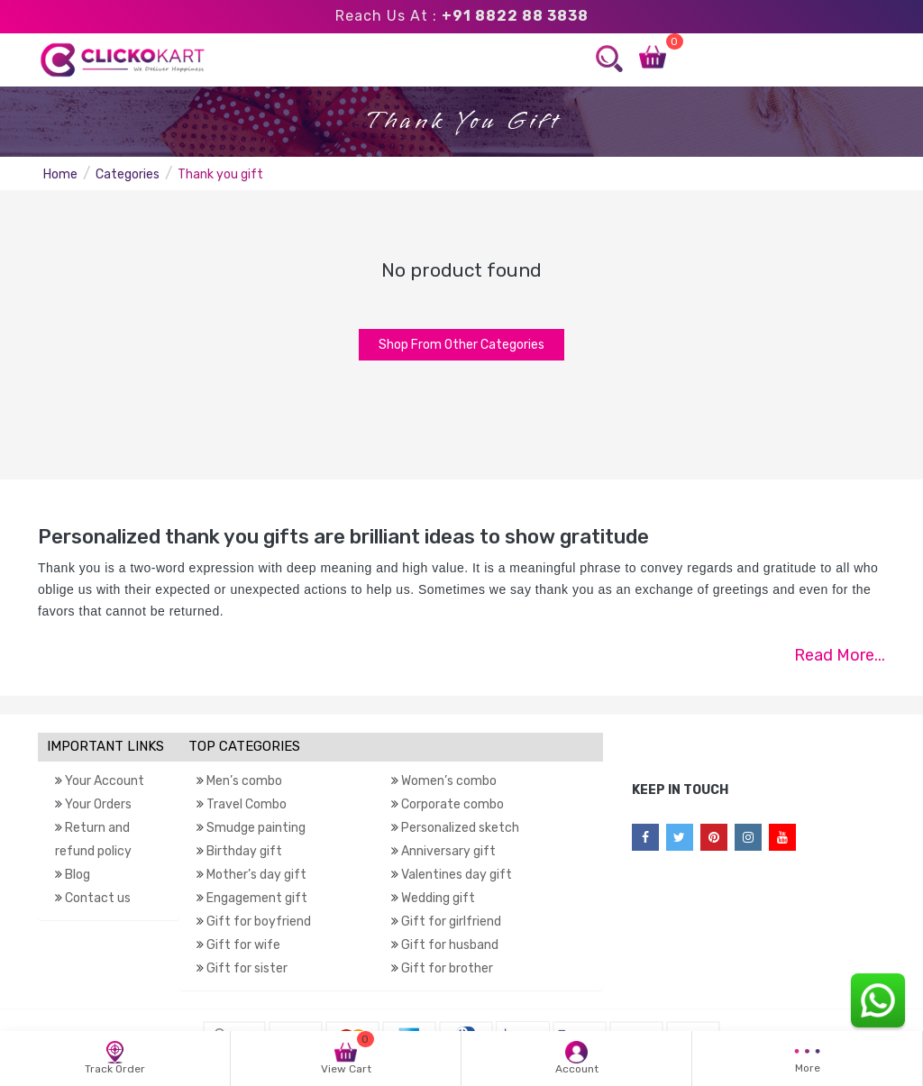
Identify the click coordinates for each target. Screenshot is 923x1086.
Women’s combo (449, 781)
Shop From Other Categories (461, 344)
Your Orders (98, 804)
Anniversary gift (448, 851)
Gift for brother (447, 968)
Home (60, 174)
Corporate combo (452, 804)
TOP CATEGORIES (244, 746)
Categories (128, 174)
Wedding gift (438, 898)
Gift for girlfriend (451, 921)
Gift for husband (449, 945)
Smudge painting (256, 827)
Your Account (104, 781)
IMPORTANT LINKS (105, 746)
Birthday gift (244, 851)
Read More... (839, 655)
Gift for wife (243, 945)
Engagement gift (256, 898)
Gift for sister (247, 968)
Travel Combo (246, 804)
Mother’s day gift (256, 874)
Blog (77, 874)
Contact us (98, 898)
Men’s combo (244, 781)
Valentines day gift (456, 874)
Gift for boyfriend (258, 921)
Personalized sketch (460, 827)
